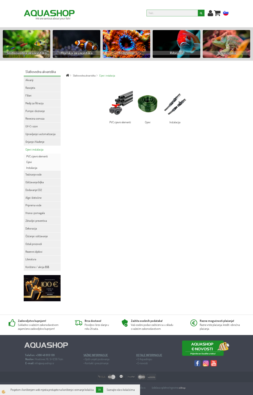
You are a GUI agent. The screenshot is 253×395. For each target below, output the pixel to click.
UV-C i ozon (31, 126)
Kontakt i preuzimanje (96, 363)
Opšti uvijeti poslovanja (97, 359)
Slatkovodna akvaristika (84, 75)
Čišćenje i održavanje (36, 236)
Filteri (28, 95)
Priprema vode (33, 205)
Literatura (30, 259)
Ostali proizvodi (33, 244)
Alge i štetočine (33, 197)
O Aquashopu (145, 359)
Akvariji (29, 80)
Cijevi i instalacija (34, 149)
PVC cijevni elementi (37, 156)
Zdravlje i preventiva (36, 220)
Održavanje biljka (34, 182)
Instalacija (31, 168)
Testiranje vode (33, 174)
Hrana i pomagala (35, 213)
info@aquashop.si (44, 363)
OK (99, 389)
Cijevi (29, 162)
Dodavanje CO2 (33, 190)
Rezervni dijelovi (33, 251)
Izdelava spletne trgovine (165, 387)
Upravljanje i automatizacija (40, 134)
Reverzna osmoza (34, 118)
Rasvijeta (30, 88)
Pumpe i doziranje (35, 111)
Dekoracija (31, 228)
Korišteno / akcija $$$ (37, 267)
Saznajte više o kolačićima (121, 389)
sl (225, 13)
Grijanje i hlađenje (34, 142)
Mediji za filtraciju (34, 103)
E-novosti (143, 363)
